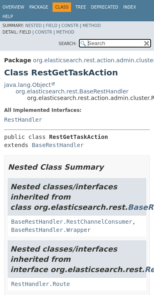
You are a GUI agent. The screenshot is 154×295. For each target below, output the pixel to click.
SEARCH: (68, 43)
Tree (81, 7)
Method (92, 25)
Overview (13, 7)
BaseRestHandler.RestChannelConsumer (71, 221)
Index (129, 7)
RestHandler (23, 119)
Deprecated (104, 7)
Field (51, 25)
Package (38, 7)
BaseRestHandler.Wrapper (51, 230)
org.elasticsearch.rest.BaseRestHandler (72, 91)
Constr (69, 25)
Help (7, 16)
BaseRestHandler (57, 145)
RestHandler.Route (40, 284)
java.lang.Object (27, 85)
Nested (33, 25)
